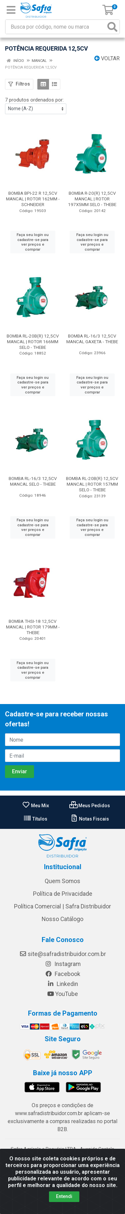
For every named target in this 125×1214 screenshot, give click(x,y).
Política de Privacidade (62, 893)
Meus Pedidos (89, 805)
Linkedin (62, 984)
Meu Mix (35, 805)
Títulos (35, 819)
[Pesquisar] (112, 27)
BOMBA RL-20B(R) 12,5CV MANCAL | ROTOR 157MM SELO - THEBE (92, 484)
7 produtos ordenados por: (34, 100)
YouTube (62, 994)
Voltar (107, 58)
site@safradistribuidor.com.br (62, 954)
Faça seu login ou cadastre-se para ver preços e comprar (33, 242)
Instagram (63, 964)
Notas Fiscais (89, 819)
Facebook (62, 974)
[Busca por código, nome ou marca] (56, 27)
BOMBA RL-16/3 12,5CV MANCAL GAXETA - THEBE (92, 338)
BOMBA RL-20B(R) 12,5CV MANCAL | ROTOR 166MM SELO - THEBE (33, 341)
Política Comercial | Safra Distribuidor (62, 906)
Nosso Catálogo (62, 919)
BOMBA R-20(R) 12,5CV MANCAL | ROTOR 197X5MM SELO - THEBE (92, 198)
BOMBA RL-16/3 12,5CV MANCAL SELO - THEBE (33, 481)
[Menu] (11, 10)
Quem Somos (62, 881)
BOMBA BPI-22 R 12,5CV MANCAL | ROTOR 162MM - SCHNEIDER (33, 198)
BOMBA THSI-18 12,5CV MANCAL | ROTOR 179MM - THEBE (33, 626)
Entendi (64, 1196)
